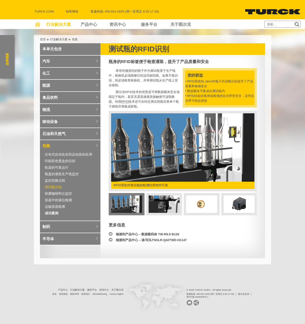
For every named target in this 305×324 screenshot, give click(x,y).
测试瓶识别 (53, 187)
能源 (46, 85)
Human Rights (116, 294)
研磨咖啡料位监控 (58, 193)
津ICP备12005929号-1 (197, 297)
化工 (46, 73)
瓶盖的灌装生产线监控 (62, 174)
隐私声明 (74, 294)
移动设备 (50, 122)
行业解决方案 (58, 24)
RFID (125, 101)
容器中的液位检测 (58, 200)
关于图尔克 (180, 24)
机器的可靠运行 (57, 167)
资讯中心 (117, 24)
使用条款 (63, 294)
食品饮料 (50, 97)
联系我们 (85, 294)
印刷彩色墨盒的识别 (60, 161)
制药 (46, 227)
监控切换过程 (55, 180)
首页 (43, 39)
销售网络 (72, 11)
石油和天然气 (54, 134)
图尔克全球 (243, 294)
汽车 (46, 61)
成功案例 (51, 213)
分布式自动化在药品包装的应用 (68, 154)
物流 (46, 110)
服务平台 (149, 24)
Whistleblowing (99, 294)
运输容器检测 (55, 207)
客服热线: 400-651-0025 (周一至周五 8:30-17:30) (210, 294)
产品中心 (89, 24)
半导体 (48, 239)
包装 (75, 39)
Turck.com (44, 11)
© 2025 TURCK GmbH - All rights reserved (208, 289)
